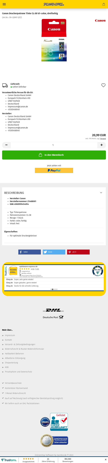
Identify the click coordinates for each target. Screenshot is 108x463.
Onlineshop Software (44, 455)
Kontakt (8, 340)
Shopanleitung (11, 363)
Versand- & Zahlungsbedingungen (20, 344)
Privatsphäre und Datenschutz (18, 372)
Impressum (10, 335)
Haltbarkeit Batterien (14, 353)
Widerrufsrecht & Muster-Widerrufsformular (24, 349)
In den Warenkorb (51, 154)
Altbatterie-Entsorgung (15, 358)
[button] (29, 252)
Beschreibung (14, 192)
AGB (6, 367)
